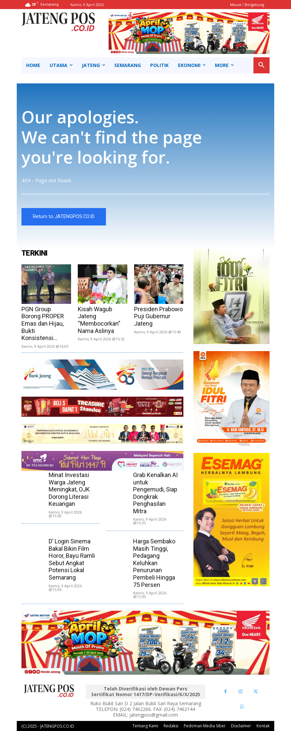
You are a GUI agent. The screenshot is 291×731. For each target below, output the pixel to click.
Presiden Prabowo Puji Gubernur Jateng (158, 316)
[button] (261, 65)
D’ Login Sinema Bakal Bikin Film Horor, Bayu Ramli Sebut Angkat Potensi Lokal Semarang (72, 559)
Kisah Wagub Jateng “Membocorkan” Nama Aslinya (99, 320)
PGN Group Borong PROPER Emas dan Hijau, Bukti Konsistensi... (42, 323)
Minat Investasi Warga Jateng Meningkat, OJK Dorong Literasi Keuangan (69, 489)
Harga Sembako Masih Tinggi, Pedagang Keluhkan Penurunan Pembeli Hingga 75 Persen (154, 563)
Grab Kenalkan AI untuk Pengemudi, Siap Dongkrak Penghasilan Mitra (155, 493)
